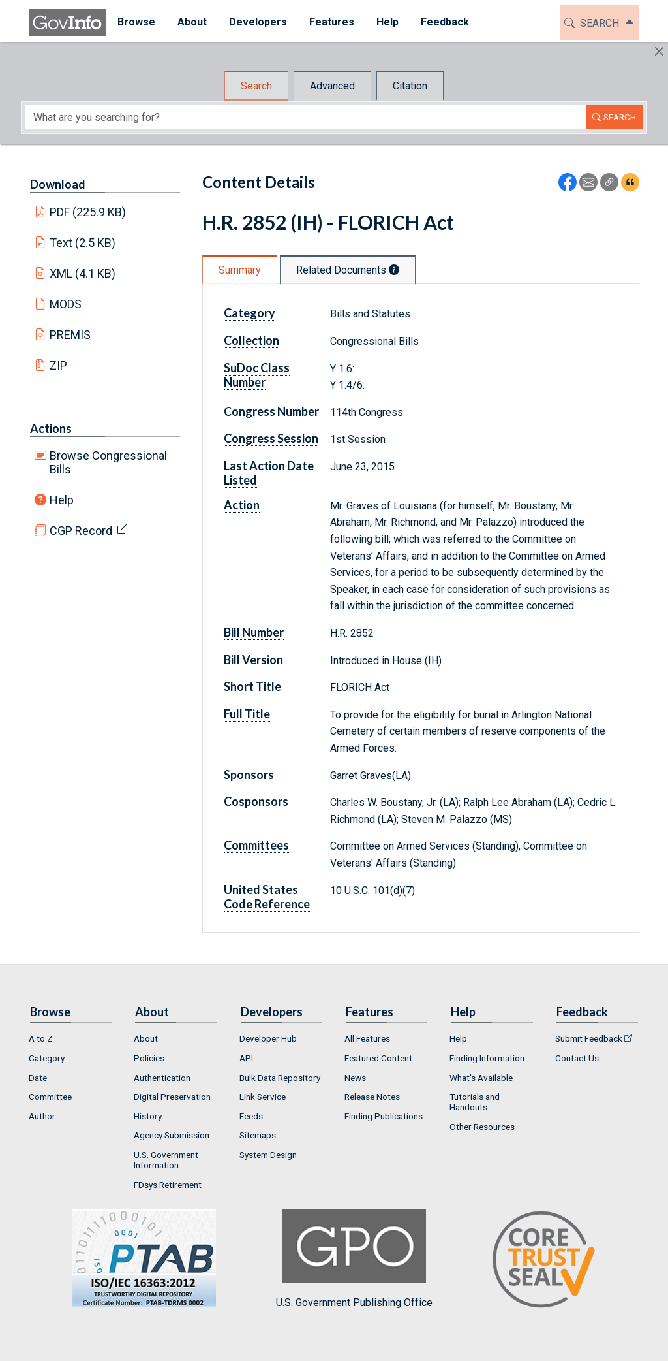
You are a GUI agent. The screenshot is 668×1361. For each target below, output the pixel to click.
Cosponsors (256, 801)
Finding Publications (383, 1116)
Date (38, 1077)
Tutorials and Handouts (474, 1101)
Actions (51, 428)
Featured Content (378, 1058)
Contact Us (577, 1058)
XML (83, 273)
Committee (50, 1096)
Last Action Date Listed (269, 472)
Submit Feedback (588, 1038)
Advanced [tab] (332, 86)
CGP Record (81, 530)
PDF (88, 212)
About (146, 1038)
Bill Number (254, 632)
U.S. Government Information (166, 1159)
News (355, 1077)
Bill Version (253, 659)
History (148, 1116)
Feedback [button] (444, 22)
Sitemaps (257, 1135)
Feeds (251, 1116)
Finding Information (486, 1058)
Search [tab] (256, 86)
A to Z (41, 1038)
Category (249, 313)
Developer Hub (268, 1038)
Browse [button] (136, 22)
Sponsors (249, 774)
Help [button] (387, 22)
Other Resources (482, 1126)
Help (62, 500)
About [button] (191, 22)
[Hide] (659, 51)
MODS (66, 304)
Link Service (262, 1096)
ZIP (58, 365)
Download (57, 184)
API (246, 1058)
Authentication (162, 1077)
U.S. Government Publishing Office (354, 1258)
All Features (367, 1038)
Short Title (252, 686)
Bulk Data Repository (279, 1077)
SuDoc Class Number (257, 374)
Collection (251, 340)
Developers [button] (257, 22)
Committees (256, 845)
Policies (149, 1058)
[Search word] (305, 117)
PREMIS (70, 335)
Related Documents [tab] (347, 270)
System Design (268, 1154)
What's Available (481, 1077)
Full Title (247, 714)
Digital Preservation (172, 1096)
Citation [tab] (410, 86)
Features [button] (331, 22)
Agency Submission (171, 1135)
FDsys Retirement (168, 1184)
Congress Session (271, 438)
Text (83, 242)
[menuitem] (136, 22)
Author (42, 1116)
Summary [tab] (240, 270)
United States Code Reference (267, 896)
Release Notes (372, 1096)
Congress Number (271, 411)
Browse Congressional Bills (108, 462)
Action (242, 505)
